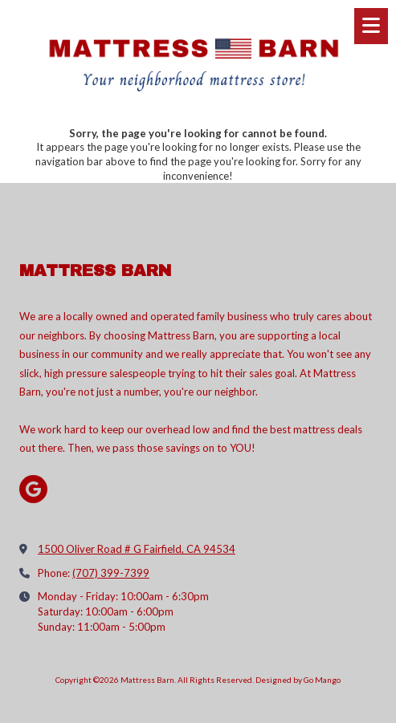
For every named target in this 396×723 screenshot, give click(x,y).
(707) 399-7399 (110, 573)
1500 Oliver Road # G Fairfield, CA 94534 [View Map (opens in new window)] (136, 548)
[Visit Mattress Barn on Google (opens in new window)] (33, 489)
